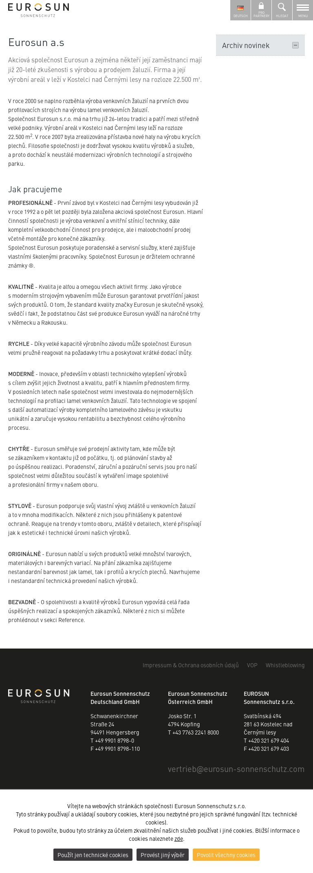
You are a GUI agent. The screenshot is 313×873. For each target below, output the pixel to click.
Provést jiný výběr (163, 855)
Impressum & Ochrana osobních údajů (191, 665)
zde (178, 838)
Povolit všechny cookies (226, 855)
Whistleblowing (285, 665)
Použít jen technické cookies (92, 855)
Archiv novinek (260, 45)
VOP (252, 665)
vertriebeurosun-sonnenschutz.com (236, 768)
